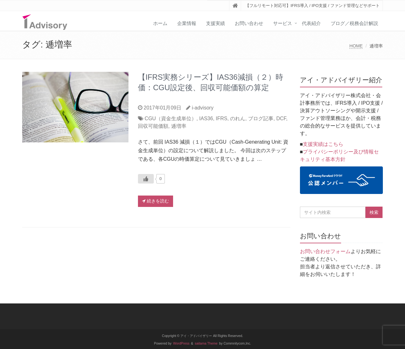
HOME (356, 45)
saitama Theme (206, 343)
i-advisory (202, 107)
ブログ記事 (260, 118)
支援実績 (215, 23)
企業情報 (186, 23)
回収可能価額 (153, 126)
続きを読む (155, 200)
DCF (281, 118)
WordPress (181, 343)
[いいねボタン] (146, 179)
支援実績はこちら (323, 144)
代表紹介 (311, 23)
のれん (237, 118)
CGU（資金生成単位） (170, 118)
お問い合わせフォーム (325, 251)
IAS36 (206, 118)
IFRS (221, 118)
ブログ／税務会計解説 (354, 23)
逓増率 (178, 126)
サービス (282, 23)
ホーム (160, 23)
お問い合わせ (249, 23)
